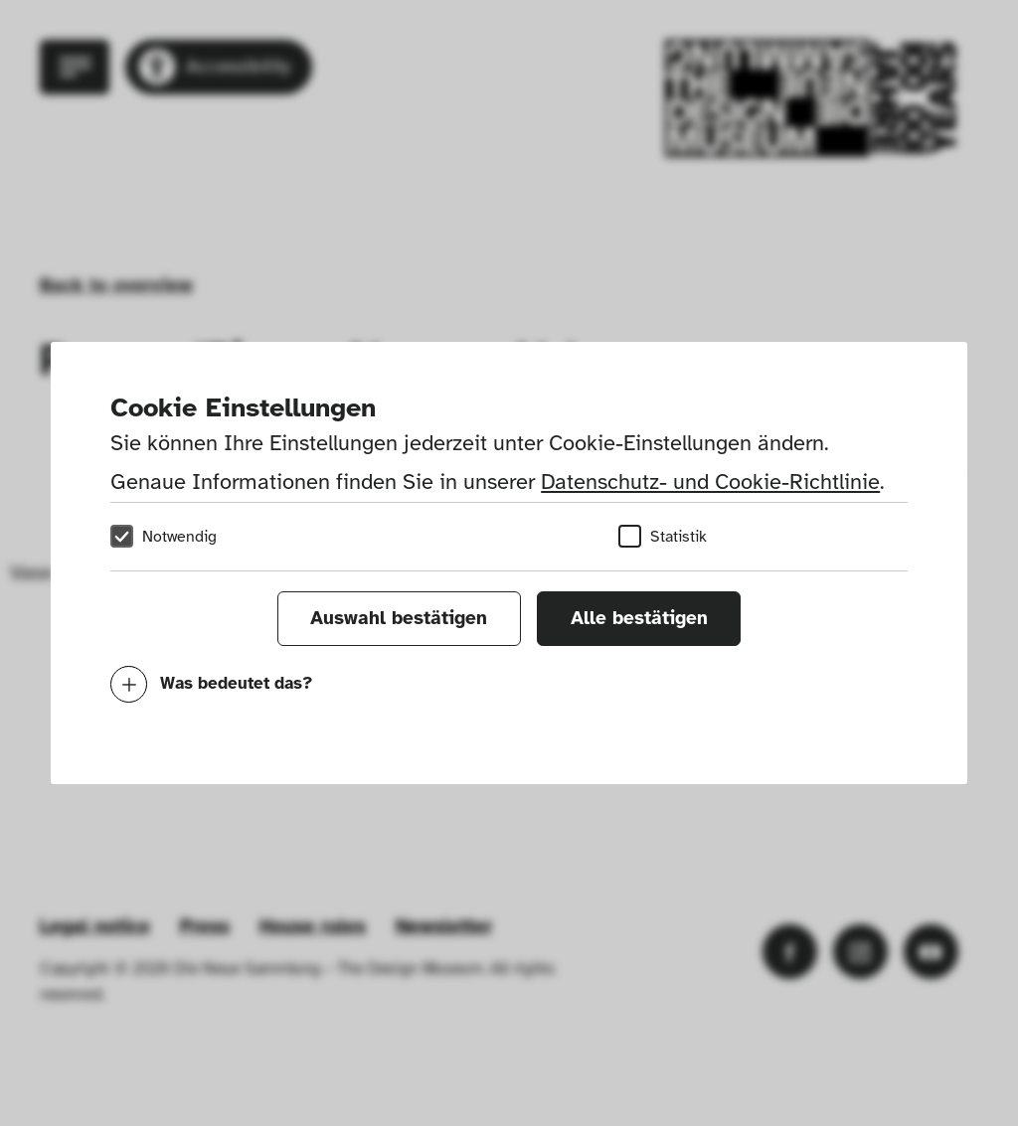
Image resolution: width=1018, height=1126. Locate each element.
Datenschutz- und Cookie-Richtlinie (710, 481)
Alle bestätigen (639, 618)
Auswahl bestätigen (398, 618)
